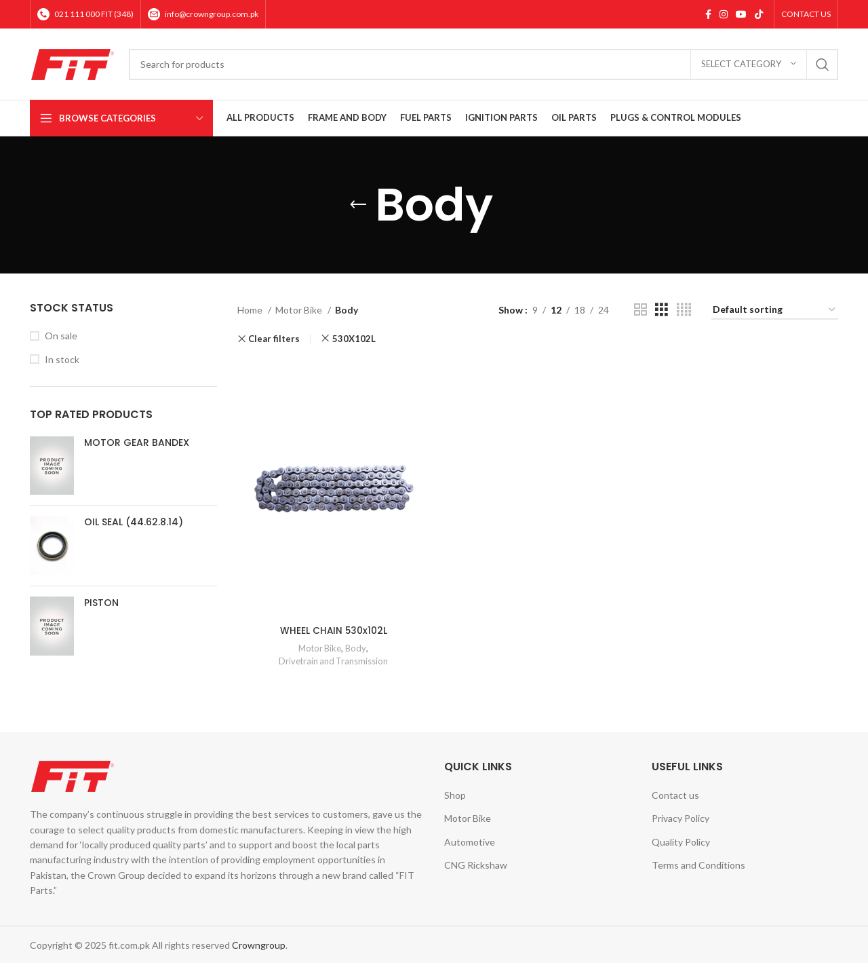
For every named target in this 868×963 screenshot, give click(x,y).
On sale (61, 335)
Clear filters (274, 339)
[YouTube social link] (741, 14)
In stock (62, 359)
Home (250, 310)
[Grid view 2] (640, 309)
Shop (455, 793)
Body (356, 646)
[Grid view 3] (661, 309)
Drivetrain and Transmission (333, 659)
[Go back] (358, 205)
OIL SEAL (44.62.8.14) (133, 522)
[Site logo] (72, 63)
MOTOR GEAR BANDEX (136, 442)
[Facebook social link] (708, 14)
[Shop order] (774, 310)
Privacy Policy (680, 817)
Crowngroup (258, 943)
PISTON (101, 603)
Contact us (675, 793)
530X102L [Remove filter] (354, 338)
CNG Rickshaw (475, 863)
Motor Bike (299, 310)
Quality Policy (681, 840)
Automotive (469, 840)
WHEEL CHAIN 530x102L (333, 628)
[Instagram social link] (723, 14)
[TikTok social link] (759, 14)
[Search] (483, 64)
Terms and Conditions (698, 863)
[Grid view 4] (684, 309)
